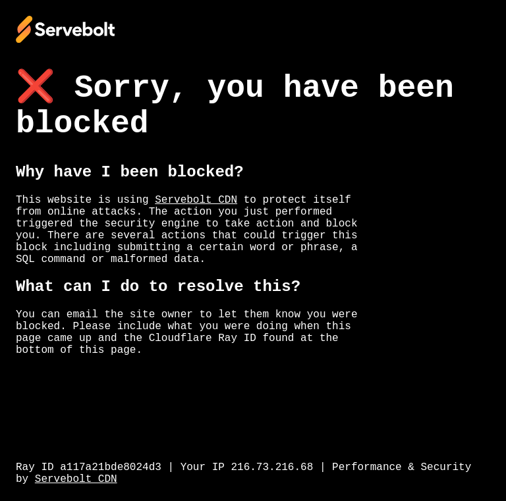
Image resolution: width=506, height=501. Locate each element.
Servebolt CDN (196, 200)
